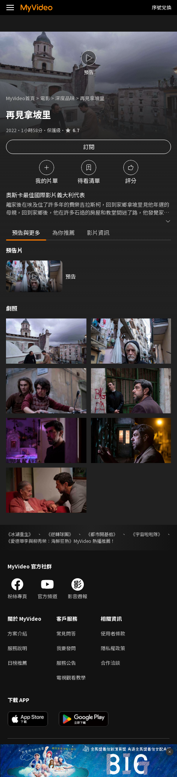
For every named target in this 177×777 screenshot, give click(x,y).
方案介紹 (17, 633)
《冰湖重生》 (19, 534)
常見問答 (66, 633)
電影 (45, 98)
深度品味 (65, 98)
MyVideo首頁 (20, 98)
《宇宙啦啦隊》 (146, 534)
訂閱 (88, 147)
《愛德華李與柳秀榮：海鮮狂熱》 (40, 541)
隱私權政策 (113, 648)
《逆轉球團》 (59, 534)
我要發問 (66, 648)
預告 (70, 276)
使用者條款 (113, 633)
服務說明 (17, 648)
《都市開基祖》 (102, 534)
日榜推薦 (17, 662)
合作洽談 (110, 662)
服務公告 (66, 662)
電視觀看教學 (71, 677)
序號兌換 (161, 7)
